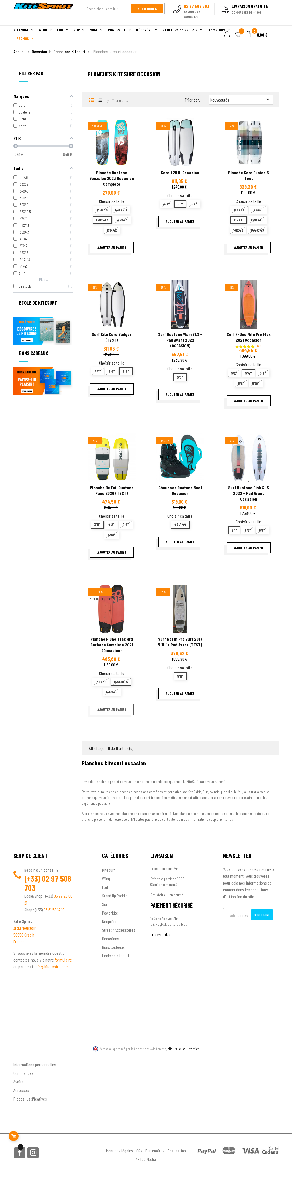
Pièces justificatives (30, 1098)
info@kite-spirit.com (52, 966)
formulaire (63, 959)
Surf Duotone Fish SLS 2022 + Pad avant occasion (248, 493)
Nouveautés (240, 99)
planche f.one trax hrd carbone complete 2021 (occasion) (111, 644)
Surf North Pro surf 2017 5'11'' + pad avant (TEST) (180, 641)
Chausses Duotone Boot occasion (180, 490)
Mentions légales (119, 1150)
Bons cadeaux (113, 947)
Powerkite (110, 912)
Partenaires (155, 1150)
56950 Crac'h (23, 934)
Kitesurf (108, 870)
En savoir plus (160, 934)
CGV (139, 1150)
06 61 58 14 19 (54, 909)
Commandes (23, 1073)
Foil (105, 887)
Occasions (110, 938)
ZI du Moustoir (24, 928)
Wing (106, 878)
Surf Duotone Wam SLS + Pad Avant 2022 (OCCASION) (180, 339)
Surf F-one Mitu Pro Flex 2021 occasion (249, 337)
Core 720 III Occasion (180, 172)
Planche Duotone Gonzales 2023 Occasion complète (111, 178)
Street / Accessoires (118, 930)
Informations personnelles (34, 1064)
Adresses (21, 1090)
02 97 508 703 (47, 883)
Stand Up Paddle (115, 895)
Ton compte (23, 1055)
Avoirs (18, 1081)
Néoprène (109, 921)
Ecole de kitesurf (115, 955)
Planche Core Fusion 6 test (248, 175)
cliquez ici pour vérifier (183, 1049)
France (19, 941)
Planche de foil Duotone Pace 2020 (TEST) (112, 490)
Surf (105, 904)
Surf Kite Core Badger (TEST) (111, 337)
